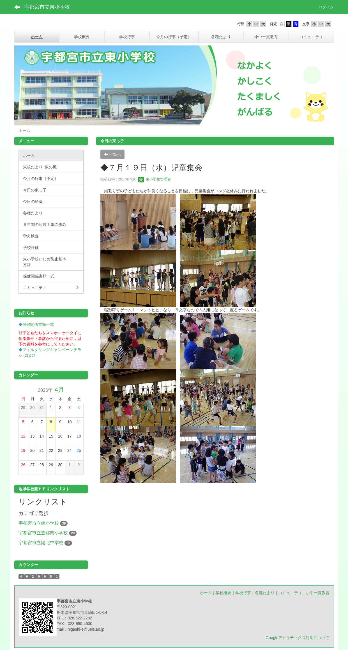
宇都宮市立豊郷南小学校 (43, 532)
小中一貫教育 (317, 593)
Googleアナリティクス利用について (297, 637)
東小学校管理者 (154, 179)
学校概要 (223, 593)
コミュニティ (290, 593)
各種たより (265, 593)
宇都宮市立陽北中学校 (41, 542)
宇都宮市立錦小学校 (39, 523)
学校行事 (243, 593)
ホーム (206, 593)
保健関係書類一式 (38, 324)
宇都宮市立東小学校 (47, 7)
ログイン (326, 7)
